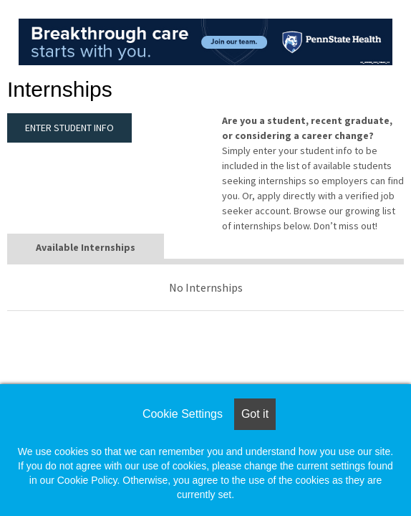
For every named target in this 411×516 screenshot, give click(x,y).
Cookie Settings (182, 414)
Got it (255, 414)
